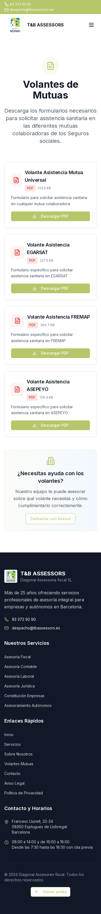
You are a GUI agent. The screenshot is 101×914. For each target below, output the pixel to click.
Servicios (12, 744)
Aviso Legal (14, 783)
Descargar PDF (50, 216)
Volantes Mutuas (18, 763)
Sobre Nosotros (18, 754)
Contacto (12, 773)
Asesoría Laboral (19, 676)
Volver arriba (50, 891)
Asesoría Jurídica (19, 686)
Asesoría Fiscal (17, 657)
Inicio (8, 734)
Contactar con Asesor (50, 518)
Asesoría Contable (20, 666)
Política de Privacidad (23, 793)
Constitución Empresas (24, 695)
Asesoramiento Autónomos (28, 705)
